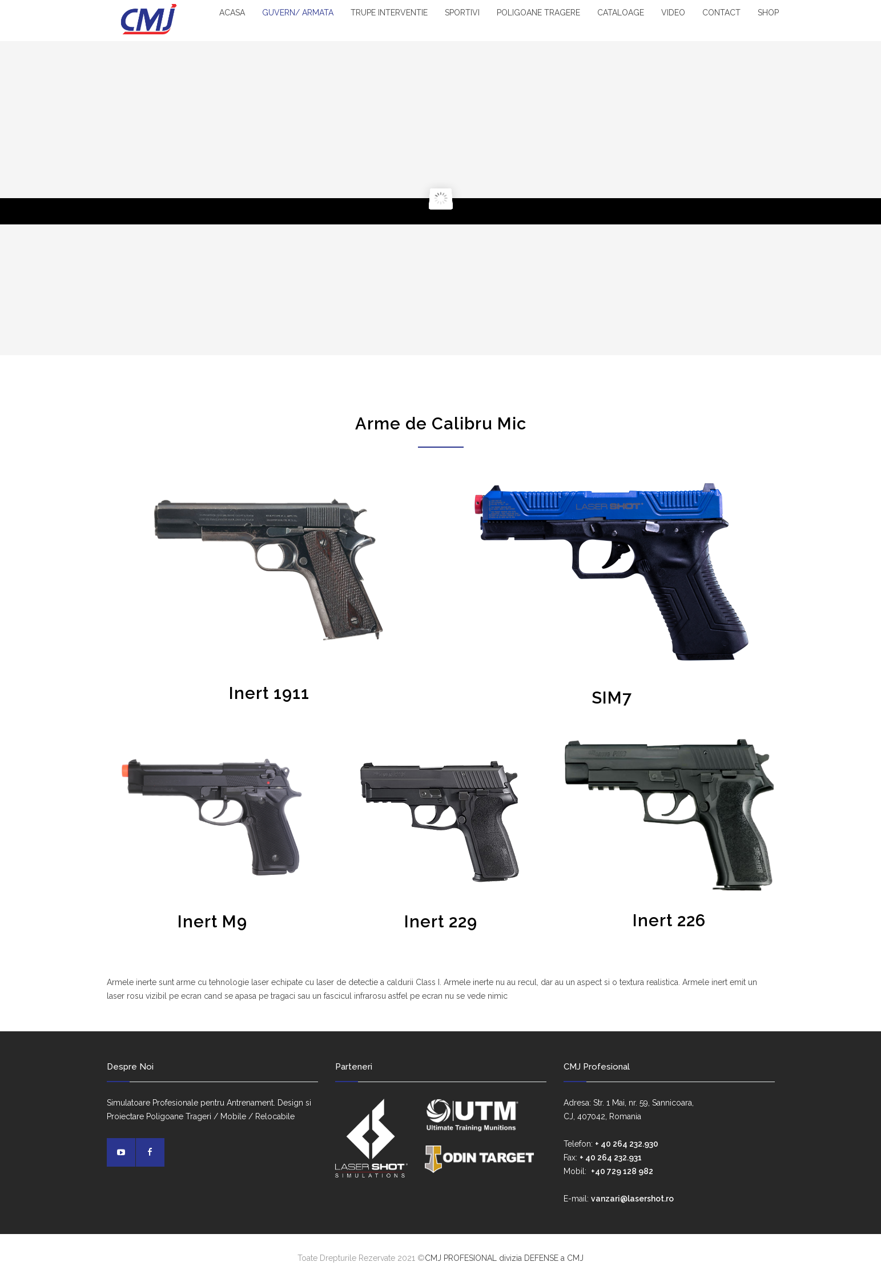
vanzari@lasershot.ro (632, 1198)
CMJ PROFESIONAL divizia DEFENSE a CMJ (504, 1258)
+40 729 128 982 (622, 1171)
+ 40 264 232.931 (611, 1157)
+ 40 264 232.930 (626, 1143)
